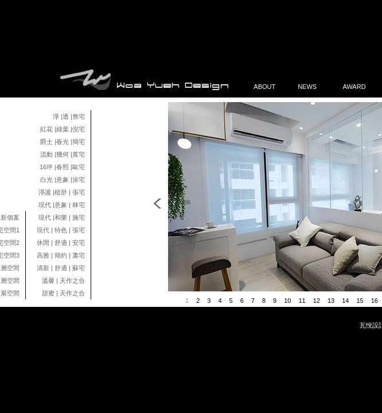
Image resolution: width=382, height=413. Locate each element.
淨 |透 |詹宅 (69, 116)
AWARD (355, 86)
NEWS (311, 86)
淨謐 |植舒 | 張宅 (61, 192)
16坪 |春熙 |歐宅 (62, 166)
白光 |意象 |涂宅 (62, 179)
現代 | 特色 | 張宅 (61, 230)
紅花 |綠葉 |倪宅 (62, 129)
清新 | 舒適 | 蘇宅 (61, 267)
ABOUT (267, 86)
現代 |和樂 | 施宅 (61, 217)
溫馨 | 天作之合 (63, 280)
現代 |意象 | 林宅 (61, 204)
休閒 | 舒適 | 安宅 (61, 242)
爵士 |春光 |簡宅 (62, 141)
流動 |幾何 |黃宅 (62, 154)
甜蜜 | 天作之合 (63, 293)
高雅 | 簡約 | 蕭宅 (61, 255)
